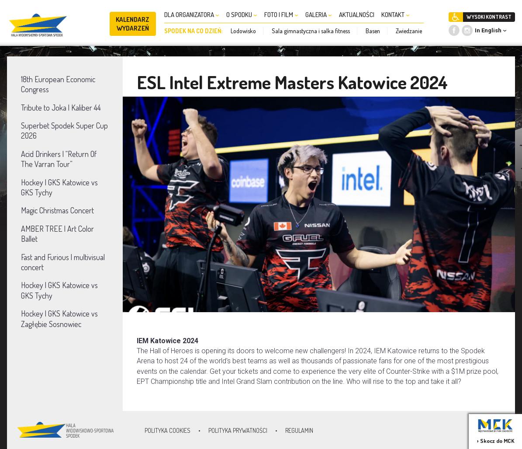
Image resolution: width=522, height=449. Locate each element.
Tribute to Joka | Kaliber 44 (61, 107)
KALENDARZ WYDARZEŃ (132, 23)
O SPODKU (241, 14)
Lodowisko (243, 31)
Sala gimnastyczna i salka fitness (311, 31)
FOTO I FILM (281, 14)
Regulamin (299, 430)
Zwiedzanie (409, 31)
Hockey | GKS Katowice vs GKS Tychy (59, 187)
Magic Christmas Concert (57, 210)
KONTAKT (395, 14)
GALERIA (318, 14)
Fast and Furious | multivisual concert (63, 262)
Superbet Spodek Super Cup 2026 (64, 130)
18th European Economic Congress (58, 84)
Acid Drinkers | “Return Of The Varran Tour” (59, 159)
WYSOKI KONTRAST (489, 17)
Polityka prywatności (237, 430)
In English (488, 30)
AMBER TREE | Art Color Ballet (57, 234)
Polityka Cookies (167, 430)
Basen (373, 31)
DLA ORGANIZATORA (191, 14)
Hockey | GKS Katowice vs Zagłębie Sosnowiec (59, 318)
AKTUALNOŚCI (356, 14)
